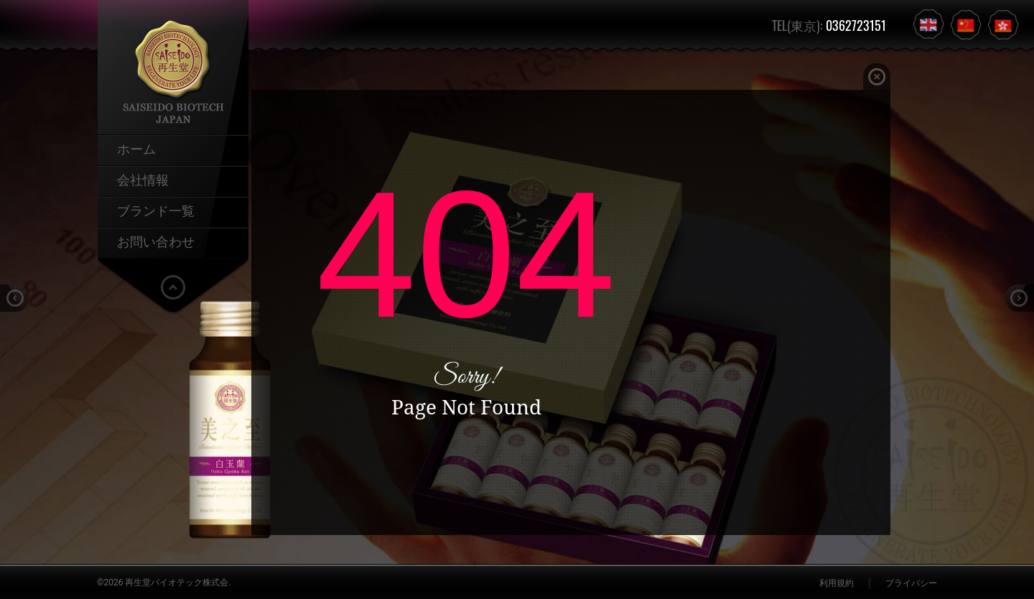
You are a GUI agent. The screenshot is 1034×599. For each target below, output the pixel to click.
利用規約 (836, 583)
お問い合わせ (156, 240)
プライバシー (911, 583)
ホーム (136, 148)
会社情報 (143, 179)
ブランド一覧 (156, 209)
